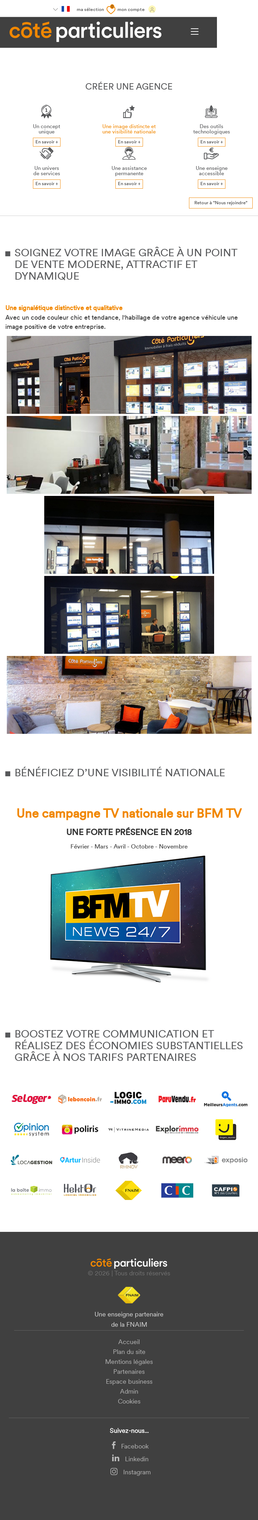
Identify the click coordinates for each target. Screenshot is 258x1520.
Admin (129, 1392)
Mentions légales (129, 1362)
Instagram (130, 1472)
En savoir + (46, 142)
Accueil (129, 1342)
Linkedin (130, 1459)
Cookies (129, 1402)
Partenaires (129, 1372)
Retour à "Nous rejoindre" (220, 203)
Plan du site (129, 1352)
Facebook (130, 1447)
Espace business (129, 1382)
